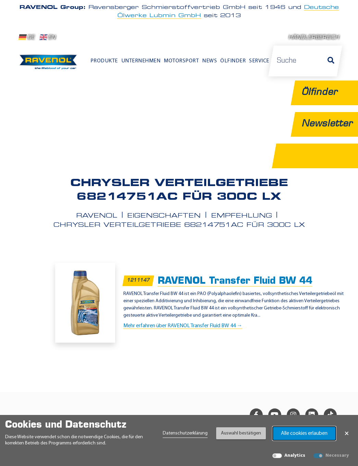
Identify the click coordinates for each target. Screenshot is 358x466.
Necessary (337, 455)
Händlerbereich (314, 37)
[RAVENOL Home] (50, 64)
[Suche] (331, 61)
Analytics (294, 455)
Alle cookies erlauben (304, 433)
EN (48, 37)
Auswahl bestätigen (241, 433)
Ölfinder (233, 61)
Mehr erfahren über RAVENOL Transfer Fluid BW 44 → (182, 326)
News (209, 61)
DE (27, 37)
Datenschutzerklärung (185, 433)
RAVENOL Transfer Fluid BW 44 (235, 281)
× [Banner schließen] (347, 433)
